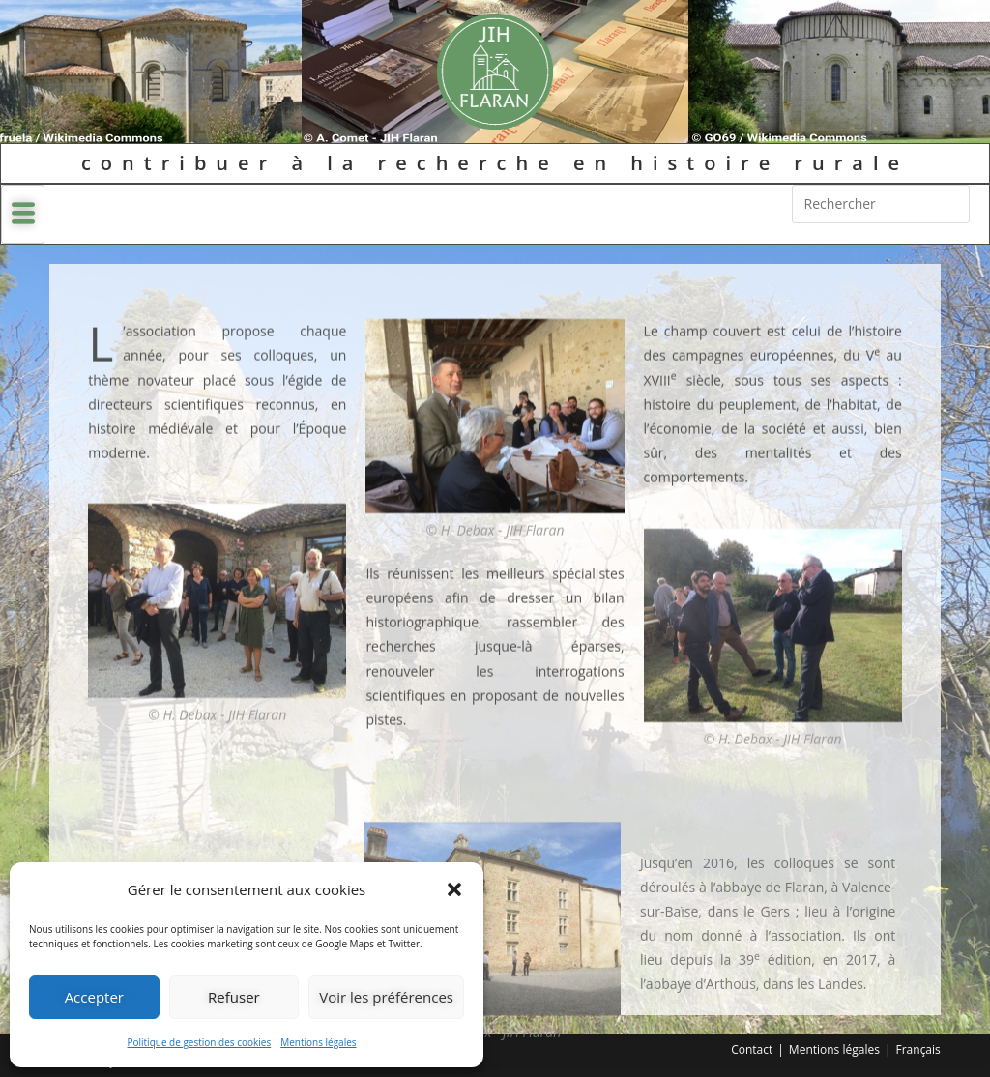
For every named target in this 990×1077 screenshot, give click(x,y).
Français (918, 1049)
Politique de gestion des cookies (199, 1042)
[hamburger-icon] (22, 214)
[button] (454, 889)
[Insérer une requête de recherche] (881, 204)
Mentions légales (318, 1042)
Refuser (234, 996)
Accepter (94, 996)
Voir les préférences (386, 996)
